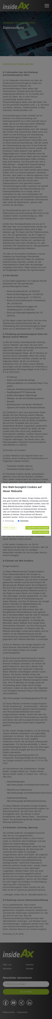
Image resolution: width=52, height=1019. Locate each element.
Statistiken (24, 521)
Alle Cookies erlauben (40, 532)
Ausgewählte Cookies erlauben (37, 528)
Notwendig (9, 521)
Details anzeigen (9, 528)
